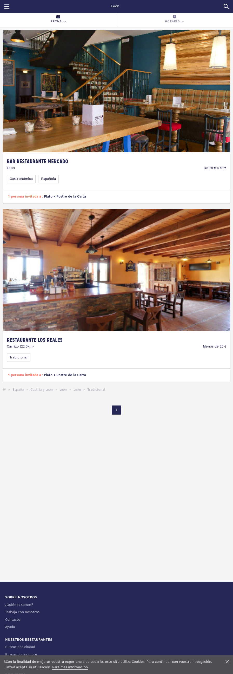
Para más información (70, 667)
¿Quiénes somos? (19, 605)
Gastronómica (21, 179)
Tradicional (19, 357)
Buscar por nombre (21, 655)
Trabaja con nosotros (22, 612)
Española (48, 179)
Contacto (12, 620)
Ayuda (10, 627)
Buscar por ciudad (20, 647)
